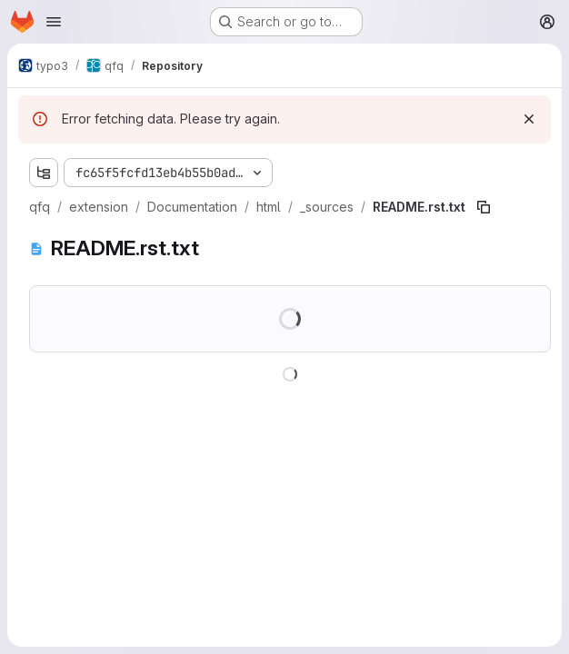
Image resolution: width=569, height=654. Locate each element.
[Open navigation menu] (53, 21)
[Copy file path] (483, 207)
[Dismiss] (529, 119)
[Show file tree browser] (43, 172)
